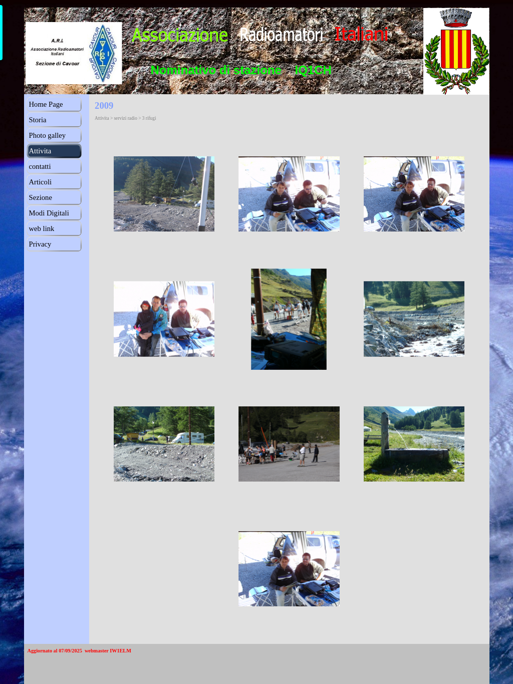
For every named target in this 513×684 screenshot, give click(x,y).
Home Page (46, 104)
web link (42, 228)
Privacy (40, 244)
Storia (38, 120)
